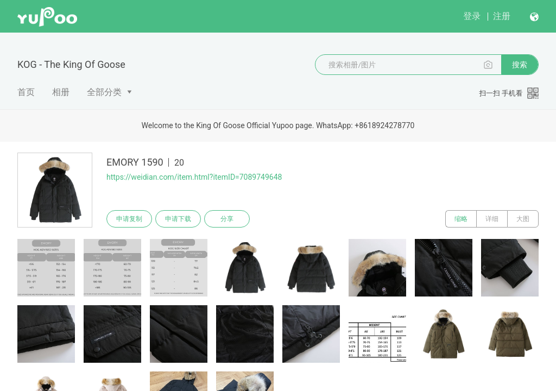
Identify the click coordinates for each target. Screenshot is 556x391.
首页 (26, 92)
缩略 (460, 219)
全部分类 (104, 92)
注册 (501, 16)
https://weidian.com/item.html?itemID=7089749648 (194, 177)
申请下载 (178, 219)
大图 (522, 219)
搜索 (519, 64)
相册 (61, 92)
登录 (472, 16)
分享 (226, 219)
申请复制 (129, 219)
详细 (491, 219)
